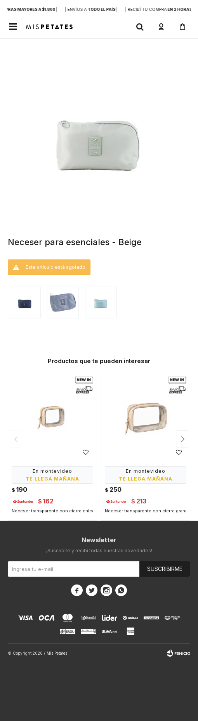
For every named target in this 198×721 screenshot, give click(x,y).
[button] (140, 27)
